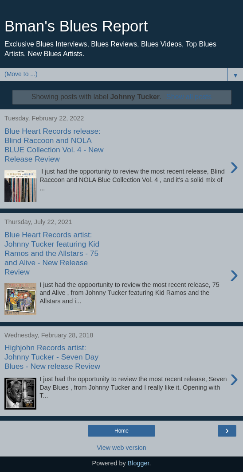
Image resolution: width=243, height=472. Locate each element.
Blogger (138, 463)
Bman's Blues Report (76, 26)
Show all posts (189, 97)
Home (121, 431)
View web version (121, 447)
